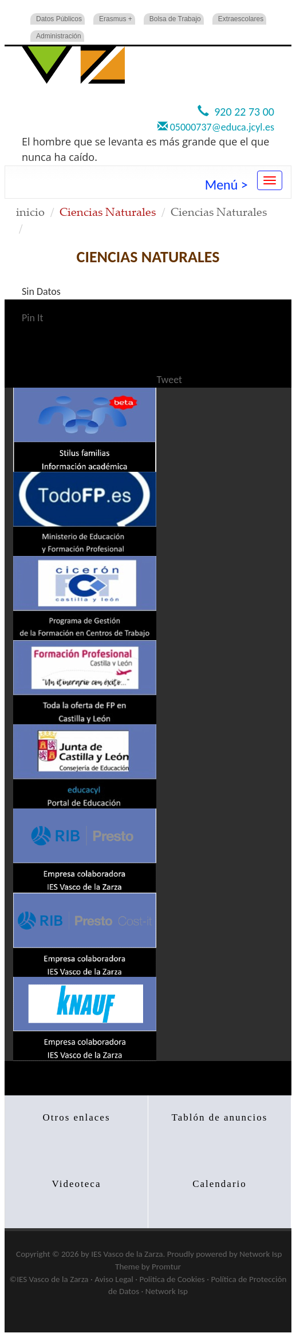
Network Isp (260, 1254)
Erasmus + (115, 19)
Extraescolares (240, 19)
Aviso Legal (113, 1279)
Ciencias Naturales (219, 211)
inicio (30, 211)
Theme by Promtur (148, 1266)
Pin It (33, 317)
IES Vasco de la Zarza (127, 1254)
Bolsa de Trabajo (175, 19)
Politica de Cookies (171, 1279)
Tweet (170, 379)
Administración (58, 36)
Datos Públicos (59, 19)
